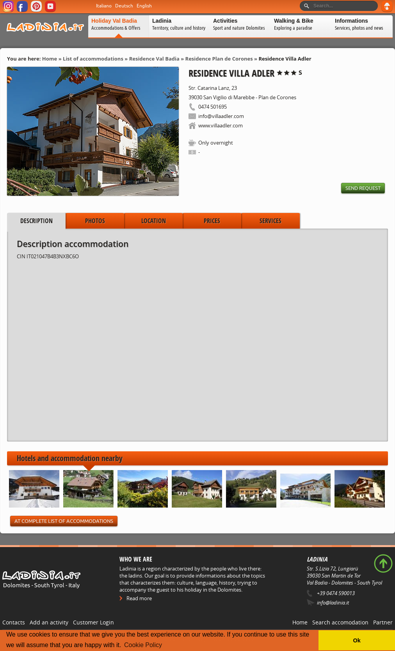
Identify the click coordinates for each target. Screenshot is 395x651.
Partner (383, 622)
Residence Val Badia (154, 58)
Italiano (104, 6)
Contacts (13, 622)
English (144, 6)
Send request (363, 188)
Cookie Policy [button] (143, 645)
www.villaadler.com (220, 125)
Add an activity (49, 622)
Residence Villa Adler (284, 58)
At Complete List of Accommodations (63, 521)
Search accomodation (340, 622)
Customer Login (93, 622)
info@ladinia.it (333, 602)
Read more (139, 598)
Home (49, 58)
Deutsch (124, 6)
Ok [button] (356, 640)
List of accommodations (93, 58)
